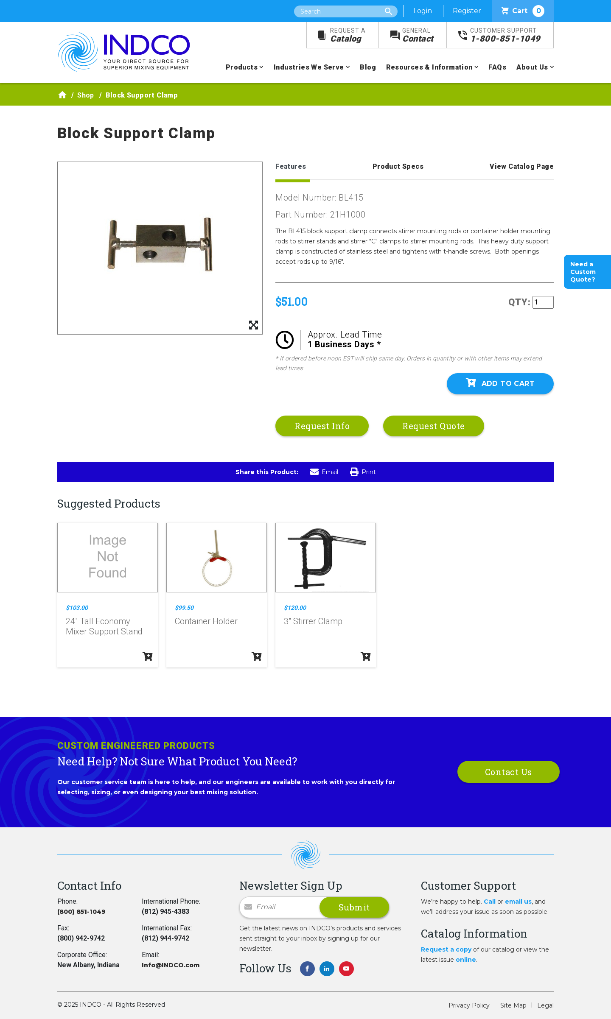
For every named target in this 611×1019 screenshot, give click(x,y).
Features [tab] (290, 166)
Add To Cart (500, 383)
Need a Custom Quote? (583, 271)
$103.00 (77, 607)
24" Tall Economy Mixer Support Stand (104, 626)
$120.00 (295, 607)
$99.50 (184, 607)
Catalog (348, 35)
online (466, 959)
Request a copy (446, 949)
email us (518, 901)
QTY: (519, 302)
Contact (418, 35)
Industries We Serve (309, 67)
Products (242, 67)
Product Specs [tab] (398, 166)
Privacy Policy (469, 1005)
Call (490, 901)
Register (467, 11)
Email (324, 472)
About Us (532, 67)
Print (363, 472)
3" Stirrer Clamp (313, 621)
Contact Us (508, 771)
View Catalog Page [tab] (522, 166)
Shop (85, 95)
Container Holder (206, 621)
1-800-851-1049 (505, 35)
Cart (523, 11)
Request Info (322, 425)
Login (422, 11)
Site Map (513, 1005)
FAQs (497, 67)
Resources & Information (429, 67)
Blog (368, 67)
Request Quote (433, 425)
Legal (545, 1005)
